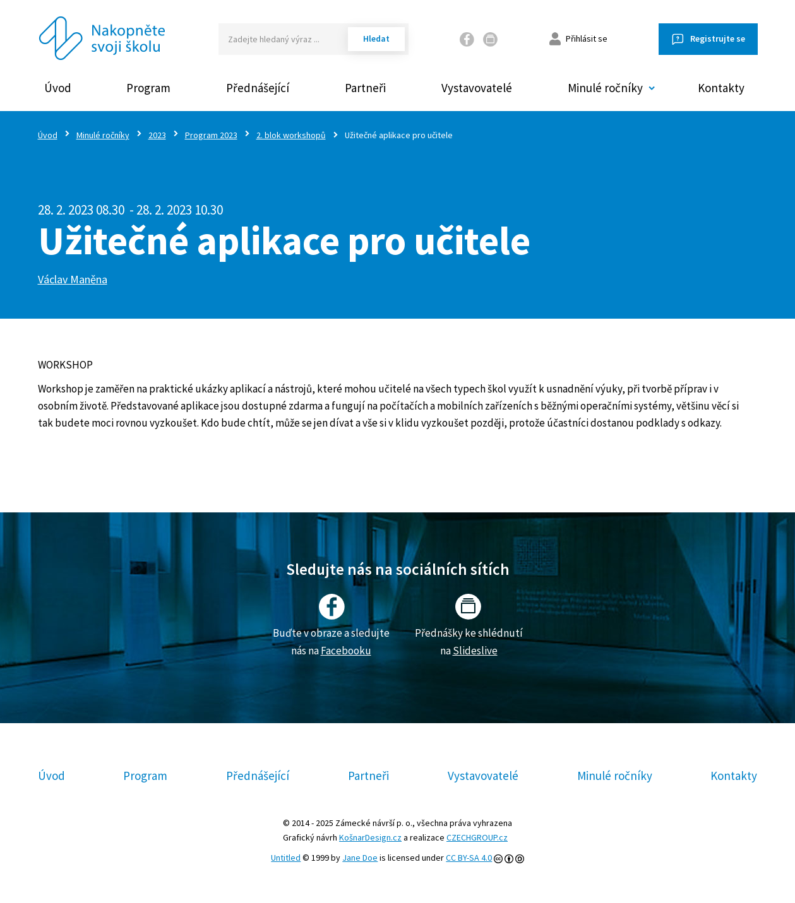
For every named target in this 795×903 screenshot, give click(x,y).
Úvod (57, 87)
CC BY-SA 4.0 (469, 857)
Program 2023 (211, 135)
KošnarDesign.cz (370, 837)
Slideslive (475, 651)
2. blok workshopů (291, 135)
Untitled (286, 857)
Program (148, 87)
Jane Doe (360, 857)
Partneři (365, 87)
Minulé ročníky (102, 135)
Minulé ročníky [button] (605, 87)
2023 (157, 135)
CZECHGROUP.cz (477, 837)
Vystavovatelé (476, 87)
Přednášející (257, 87)
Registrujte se (717, 38)
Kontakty (721, 87)
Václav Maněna (72, 279)
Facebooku (346, 651)
